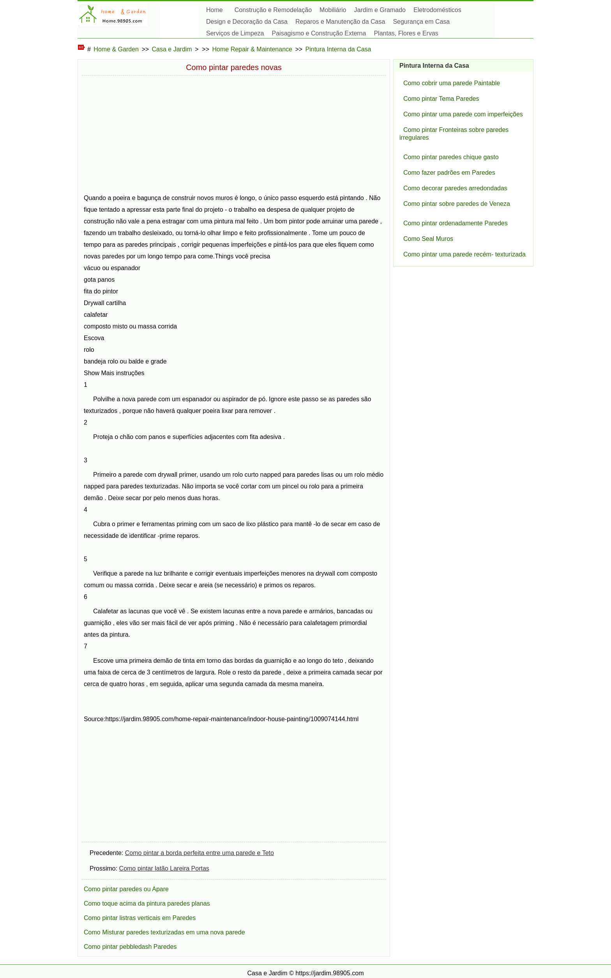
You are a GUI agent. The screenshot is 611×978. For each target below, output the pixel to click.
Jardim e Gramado (380, 10)
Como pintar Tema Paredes (441, 98)
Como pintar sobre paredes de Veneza (456, 203)
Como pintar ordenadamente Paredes (455, 223)
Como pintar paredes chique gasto (451, 157)
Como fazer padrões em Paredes (449, 172)
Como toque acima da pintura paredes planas (147, 903)
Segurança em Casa (421, 21)
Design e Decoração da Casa (247, 21)
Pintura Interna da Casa (338, 49)
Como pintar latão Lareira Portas (164, 868)
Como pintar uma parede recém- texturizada (464, 254)
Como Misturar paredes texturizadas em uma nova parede (164, 932)
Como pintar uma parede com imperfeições (463, 114)
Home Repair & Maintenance (252, 49)
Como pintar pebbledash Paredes (130, 946)
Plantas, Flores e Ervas (406, 33)
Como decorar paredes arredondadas (455, 188)
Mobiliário (333, 10)
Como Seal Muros (428, 238)
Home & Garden (116, 49)
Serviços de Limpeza (235, 33)
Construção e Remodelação (273, 10)
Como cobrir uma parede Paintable (451, 83)
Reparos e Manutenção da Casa (340, 21)
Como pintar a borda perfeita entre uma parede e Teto (199, 853)
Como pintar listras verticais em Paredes (140, 918)
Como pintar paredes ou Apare (126, 889)
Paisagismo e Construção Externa (319, 33)
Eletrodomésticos (437, 10)
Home (214, 10)
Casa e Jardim (172, 49)
